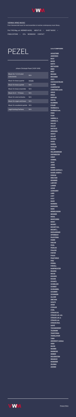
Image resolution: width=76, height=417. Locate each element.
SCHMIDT (54, 286)
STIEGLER (54, 307)
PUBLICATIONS (13, 34)
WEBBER (53, 354)
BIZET (52, 71)
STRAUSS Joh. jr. (56, 317)
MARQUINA (54, 206)
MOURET (53, 224)
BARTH (53, 64)
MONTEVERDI (55, 219)
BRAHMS (53, 74)
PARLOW (53, 242)
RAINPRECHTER (56, 268)
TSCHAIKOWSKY (56, 328)
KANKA (53, 167)
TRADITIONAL (55, 333)
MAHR (53, 201)
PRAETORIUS (55, 258)
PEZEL (53, 245)
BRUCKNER (54, 77)
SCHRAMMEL (55, 289)
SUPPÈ (53, 325)
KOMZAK (53, 175)
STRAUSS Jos (55, 320)
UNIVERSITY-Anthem (57, 341)
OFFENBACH (54, 235)
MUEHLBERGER (55, 232)
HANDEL (53, 144)
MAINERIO (54, 203)
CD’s (24, 34)
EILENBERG (54, 102)
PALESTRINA (55, 237)
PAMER (53, 240)
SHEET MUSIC (50, 30)
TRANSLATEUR (55, 336)
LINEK (52, 193)
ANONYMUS (54, 56)
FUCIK (52, 115)
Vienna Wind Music (16, 23)
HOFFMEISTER (55, 154)
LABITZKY (54, 183)
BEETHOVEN (54, 66)
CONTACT (41, 34)
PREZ (52, 260)
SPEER (53, 304)
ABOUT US (37, 30)
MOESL (53, 216)
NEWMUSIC (32, 34)
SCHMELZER (55, 284)
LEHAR (53, 188)
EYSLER (53, 105)
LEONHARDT (55, 190)
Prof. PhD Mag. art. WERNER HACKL (20, 30)
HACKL (53, 141)
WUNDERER (54, 361)
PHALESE (54, 250)
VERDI (52, 343)
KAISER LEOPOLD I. (57, 170)
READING (53, 271)
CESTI (52, 79)
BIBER (52, 69)
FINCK (52, 113)
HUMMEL (53, 159)
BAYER (53, 61)
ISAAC (53, 162)
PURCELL (53, 266)
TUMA (52, 338)
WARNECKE (54, 351)
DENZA (53, 95)
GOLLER (53, 136)
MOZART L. (54, 229)
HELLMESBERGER (56, 152)
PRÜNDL (53, 263)
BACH (52, 58)
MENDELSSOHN (55, 211)
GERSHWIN (54, 131)
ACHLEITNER (55, 53)
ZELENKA (53, 364)
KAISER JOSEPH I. (56, 172)
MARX (52, 209)
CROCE (53, 92)
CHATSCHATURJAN (57, 82)
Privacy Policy (64, 406)
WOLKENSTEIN (55, 356)
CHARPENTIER (55, 87)
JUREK (53, 165)
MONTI (53, 222)
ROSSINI (53, 279)
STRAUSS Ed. (55, 312)
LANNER (53, 185)
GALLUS (53, 123)
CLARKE (53, 84)
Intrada (31, 81)
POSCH (53, 255)
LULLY (52, 198)
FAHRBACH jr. (55, 108)
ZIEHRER (53, 367)
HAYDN (53, 149)
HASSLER (54, 146)
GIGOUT (53, 134)
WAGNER (53, 348)
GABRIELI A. (54, 118)
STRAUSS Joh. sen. (57, 315)
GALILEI (53, 126)
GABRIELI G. (54, 121)
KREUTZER (54, 178)
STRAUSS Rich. (55, 323)
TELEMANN (54, 330)
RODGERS (54, 276)
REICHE (53, 273)
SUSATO (53, 302)
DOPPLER (54, 97)
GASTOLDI (54, 128)
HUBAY (53, 157)
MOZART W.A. (55, 227)
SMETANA (54, 299)
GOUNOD (53, 139)
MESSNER (54, 214)
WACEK (53, 346)
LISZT (52, 196)
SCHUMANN (54, 294)
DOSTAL (53, 100)
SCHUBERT (54, 291)
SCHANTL (54, 281)
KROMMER (54, 180)
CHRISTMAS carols (57, 89)
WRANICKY (54, 359)
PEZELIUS (54, 247)
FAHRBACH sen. (56, 110)
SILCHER (53, 297)
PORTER (53, 253)
